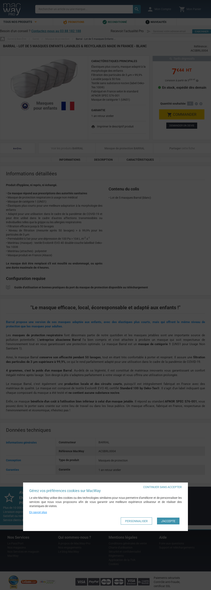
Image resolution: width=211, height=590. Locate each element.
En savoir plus (38, 512)
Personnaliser (136, 521)
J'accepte (168, 521)
